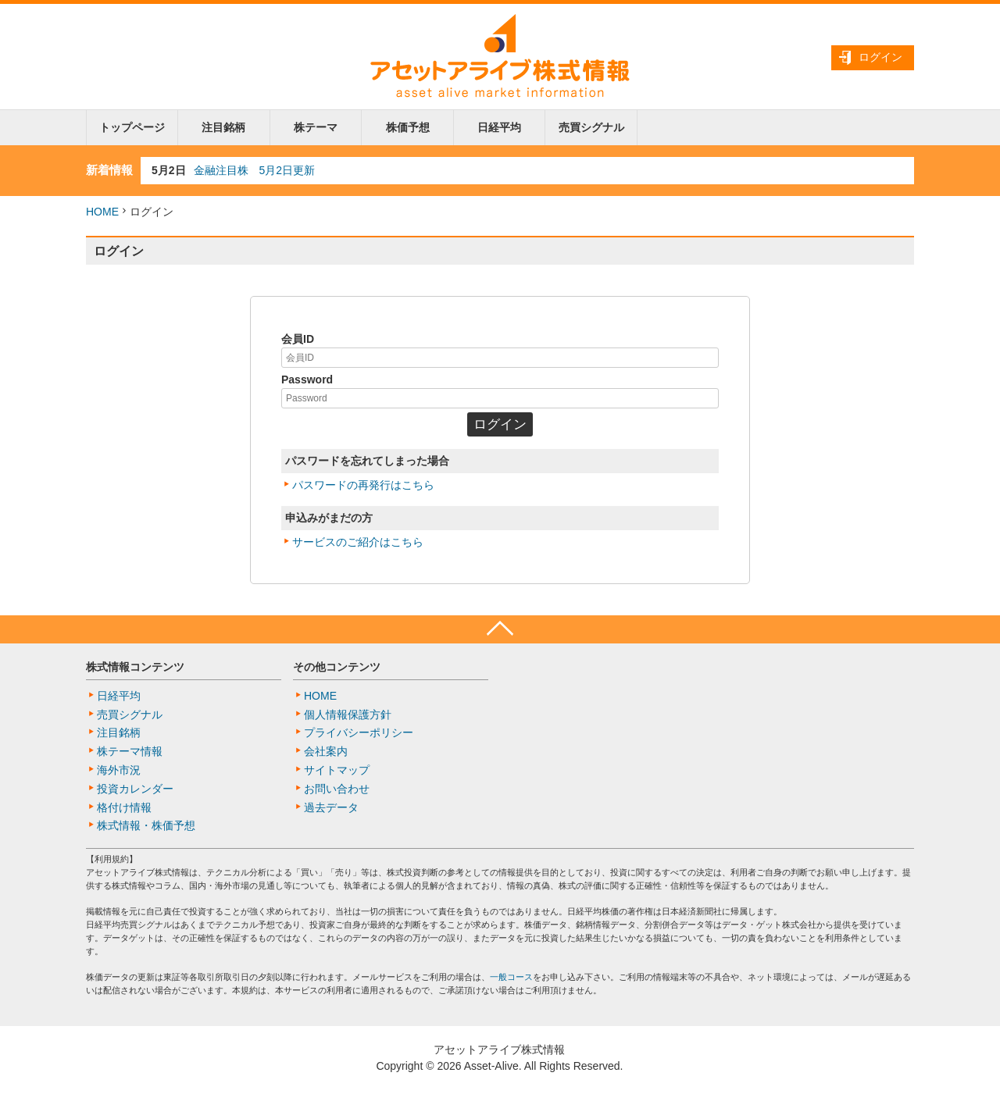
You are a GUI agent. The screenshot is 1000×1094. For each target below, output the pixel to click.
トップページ (132, 127)
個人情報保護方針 (347, 714)
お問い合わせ (337, 788)
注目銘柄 (223, 127)
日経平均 (499, 127)
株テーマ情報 (129, 751)
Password (307, 379)
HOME (102, 211)
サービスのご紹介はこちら (357, 542)
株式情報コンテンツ (135, 667)
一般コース (511, 977)
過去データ (331, 807)
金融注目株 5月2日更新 (255, 170)
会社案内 (326, 751)
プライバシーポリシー (358, 732)
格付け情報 (124, 807)
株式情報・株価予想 (146, 825)
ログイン (880, 57)
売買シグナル (591, 127)
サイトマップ (337, 770)
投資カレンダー (135, 788)
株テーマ (316, 127)
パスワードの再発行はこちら (363, 485)
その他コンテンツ (336, 667)
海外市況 (119, 770)
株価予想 (408, 127)
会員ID (297, 339)
